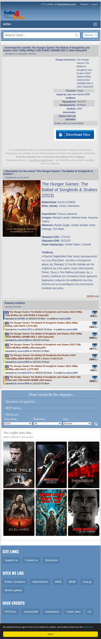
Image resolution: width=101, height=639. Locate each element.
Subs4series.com (67, 4)
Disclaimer (51, 560)
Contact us (31, 560)
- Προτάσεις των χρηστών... (20, 401)
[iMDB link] (93, 296)
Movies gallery (13, 590)
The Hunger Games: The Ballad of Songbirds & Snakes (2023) (69, 190)
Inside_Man (74, 611)
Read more (88, 627)
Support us (11, 560)
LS (89, 611)
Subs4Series (40, 581)
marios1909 (83, 94)
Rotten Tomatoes (15, 581)
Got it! (51, 634)
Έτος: (65, 419)
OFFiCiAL (11, 611)
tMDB (72, 581)
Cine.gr (87, 581)
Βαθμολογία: (39, 419)
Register (84, 4)
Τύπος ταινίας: (10, 419)
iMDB (58, 581)
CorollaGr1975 (24, 329)
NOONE (21, 319)
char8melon (52, 611)
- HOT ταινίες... (13, 408)
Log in (95, 4)
